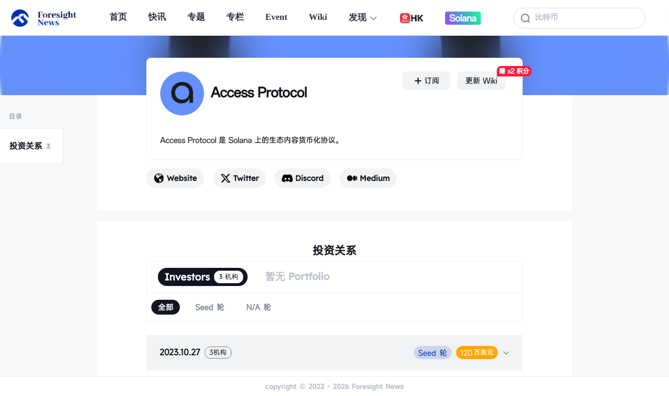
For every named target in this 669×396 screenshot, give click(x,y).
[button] (334, 352)
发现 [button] (363, 18)
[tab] (334, 352)
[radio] (165, 307)
